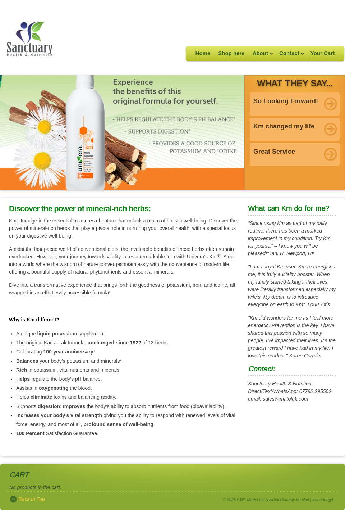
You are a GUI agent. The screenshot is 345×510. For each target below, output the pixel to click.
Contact (289, 55)
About (261, 55)
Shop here (231, 53)
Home (203, 53)
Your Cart (322, 53)
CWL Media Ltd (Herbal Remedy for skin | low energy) (285, 499)
